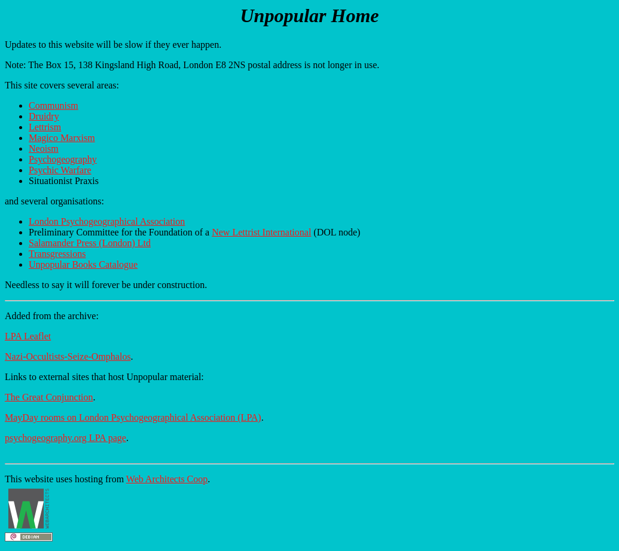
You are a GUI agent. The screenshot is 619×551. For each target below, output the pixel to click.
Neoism (44, 148)
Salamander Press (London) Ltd (90, 243)
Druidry (44, 116)
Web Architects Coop (167, 479)
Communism (53, 105)
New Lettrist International (261, 232)
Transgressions (57, 254)
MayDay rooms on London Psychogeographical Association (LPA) (133, 417)
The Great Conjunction (49, 397)
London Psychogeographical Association (107, 221)
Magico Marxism (62, 138)
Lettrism (45, 127)
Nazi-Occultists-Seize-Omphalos (68, 356)
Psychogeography (63, 159)
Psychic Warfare (60, 170)
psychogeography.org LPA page (65, 438)
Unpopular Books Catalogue (83, 264)
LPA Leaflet (28, 336)
